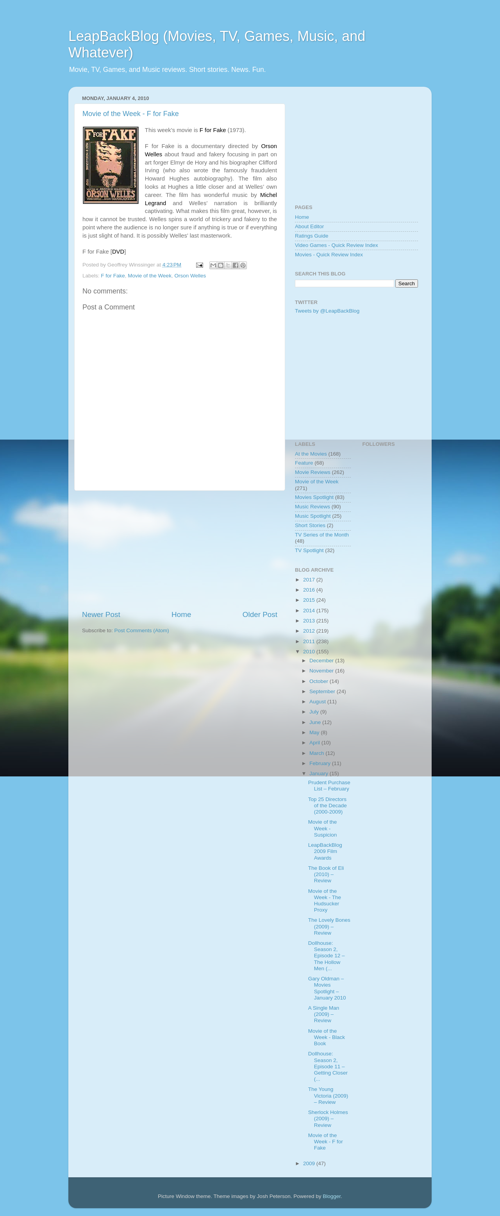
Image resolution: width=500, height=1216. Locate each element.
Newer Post (101, 614)
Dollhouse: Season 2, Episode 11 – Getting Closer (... (328, 1066)
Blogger (332, 1196)
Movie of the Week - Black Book (326, 1037)
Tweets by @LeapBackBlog (327, 311)
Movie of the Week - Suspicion (322, 828)
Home (181, 614)
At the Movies (311, 454)
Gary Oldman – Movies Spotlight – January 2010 (327, 988)
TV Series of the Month (322, 535)
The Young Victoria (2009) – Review (328, 1095)
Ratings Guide (312, 236)
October (319, 681)
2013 (309, 621)
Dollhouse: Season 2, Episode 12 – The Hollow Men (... (326, 955)
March (317, 753)
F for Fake (113, 276)
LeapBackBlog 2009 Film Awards (325, 851)
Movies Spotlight (314, 497)
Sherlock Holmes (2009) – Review (328, 1118)
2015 (309, 600)
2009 (309, 1163)
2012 (309, 631)
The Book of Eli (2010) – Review (326, 874)
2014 (309, 610)
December (322, 660)
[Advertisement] (179, 550)
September (323, 691)
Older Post (260, 614)
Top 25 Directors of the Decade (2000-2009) (327, 805)
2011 (309, 641)
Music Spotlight (313, 516)
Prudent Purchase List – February (329, 786)
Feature (304, 463)
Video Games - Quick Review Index (336, 245)
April (315, 743)
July (314, 712)
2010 (309, 651)
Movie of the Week (149, 276)
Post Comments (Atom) (141, 630)
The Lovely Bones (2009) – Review (329, 926)
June (315, 722)
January (319, 773)
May (315, 732)
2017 (309, 580)
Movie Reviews (312, 472)
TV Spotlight (309, 550)
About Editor (309, 226)
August (318, 702)
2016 (309, 590)
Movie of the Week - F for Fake (130, 114)
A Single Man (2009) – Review (323, 1014)
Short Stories (310, 525)
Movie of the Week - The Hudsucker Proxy (324, 900)
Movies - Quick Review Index (329, 255)
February (320, 763)
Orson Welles (190, 276)
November (322, 671)
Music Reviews (312, 507)
